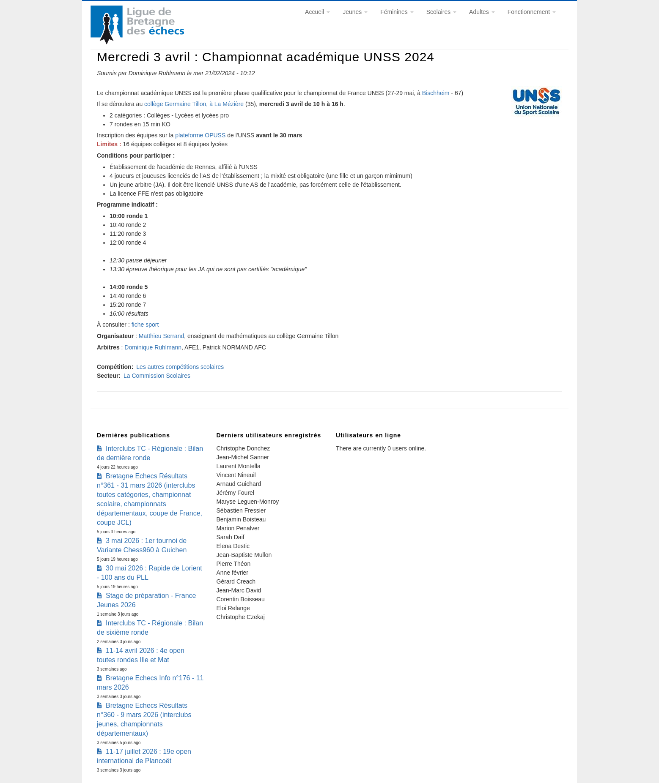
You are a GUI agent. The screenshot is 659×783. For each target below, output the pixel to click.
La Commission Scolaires (157, 375)
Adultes (482, 11)
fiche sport (145, 324)
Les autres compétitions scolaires (180, 366)
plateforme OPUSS (200, 135)
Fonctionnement (532, 11)
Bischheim (436, 93)
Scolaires (441, 11)
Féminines (396, 11)
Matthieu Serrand (161, 336)
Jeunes (355, 11)
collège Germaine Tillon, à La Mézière (194, 104)
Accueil (317, 11)
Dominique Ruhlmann (152, 347)
